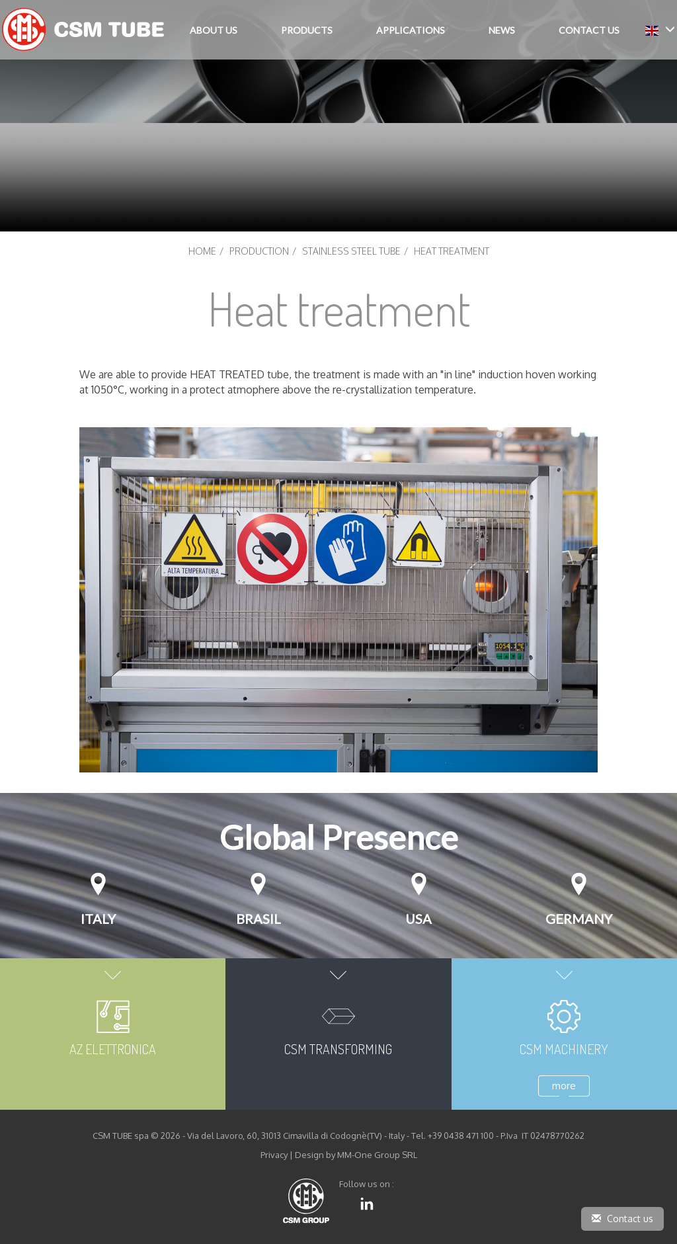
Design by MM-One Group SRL (356, 1154)
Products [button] (307, 30)
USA (418, 919)
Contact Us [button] (589, 30)
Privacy (274, 1154)
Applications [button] (410, 30)
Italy (98, 919)
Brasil (258, 919)
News (502, 30)
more (564, 1085)
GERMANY (578, 919)
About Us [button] (213, 30)
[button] (660, 29)
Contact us (622, 1218)
